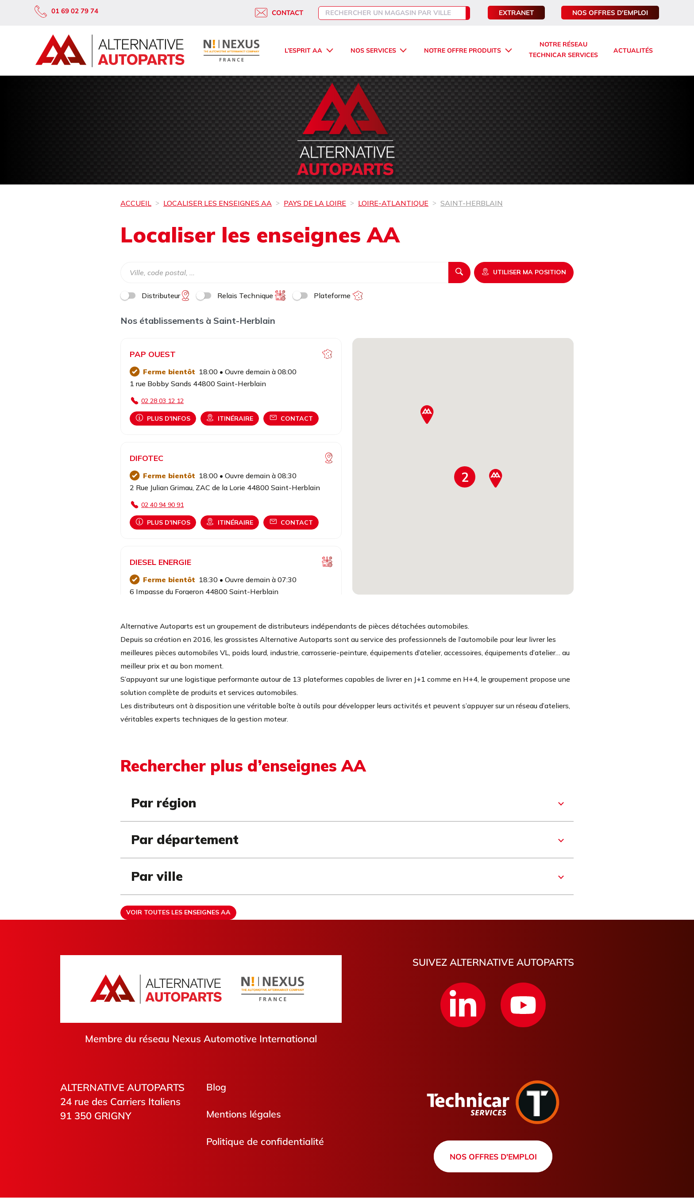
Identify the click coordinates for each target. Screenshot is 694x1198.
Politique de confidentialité (265, 1142)
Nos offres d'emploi (610, 12)
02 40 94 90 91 (162, 505)
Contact (270, 12)
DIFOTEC (146, 458)
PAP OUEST (153, 354)
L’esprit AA (303, 50)
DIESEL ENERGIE (160, 562)
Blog (216, 1087)
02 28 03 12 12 (162, 401)
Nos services (373, 50)
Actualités (633, 50)
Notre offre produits (462, 50)
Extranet (516, 12)
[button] (464, 477)
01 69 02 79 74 (66, 11)
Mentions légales (244, 1115)
